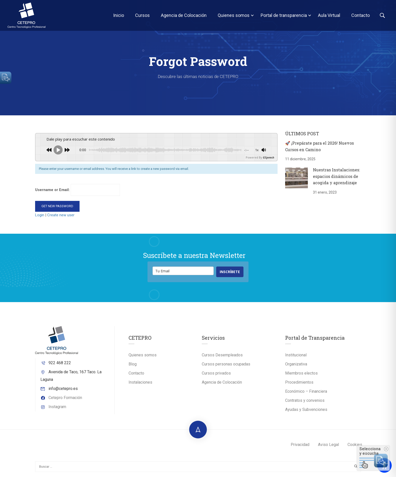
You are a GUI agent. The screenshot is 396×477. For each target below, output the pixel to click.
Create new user (61, 215)
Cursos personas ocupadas (226, 364)
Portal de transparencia (284, 15)
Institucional (296, 355)
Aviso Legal (328, 444)
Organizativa (296, 364)
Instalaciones (140, 382)
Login (40, 215)
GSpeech (268, 157)
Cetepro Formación (61, 397)
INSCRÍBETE (230, 271)
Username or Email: (77, 190)
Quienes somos (234, 15)
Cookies (355, 444)
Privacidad (300, 444)
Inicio (118, 15)
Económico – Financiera (306, 391)
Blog (133, 364)
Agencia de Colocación (184, 15)
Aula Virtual (329, 15)
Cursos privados (216, 373)
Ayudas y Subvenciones (306, 409)
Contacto (360, 15)
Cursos (142, 15)
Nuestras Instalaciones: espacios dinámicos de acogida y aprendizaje (336, 176)
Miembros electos (301, 373)
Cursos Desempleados (222, 355)
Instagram (53, 406)
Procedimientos (299, 382)
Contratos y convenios (305, 400)
